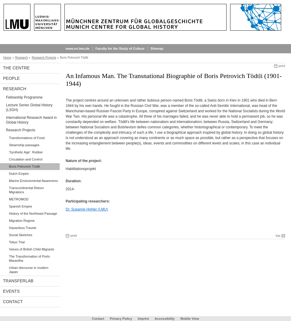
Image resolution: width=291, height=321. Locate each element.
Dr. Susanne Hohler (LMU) (87, 209)
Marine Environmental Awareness (33, 181)
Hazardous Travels (22, 228)
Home (7, 57)
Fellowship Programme (24, 97)
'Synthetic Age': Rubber (26, 152)
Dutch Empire (19, 173)
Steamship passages (24, 145)
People (11, 78)
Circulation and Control (25, 159)
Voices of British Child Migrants (31, 249)
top (278, 235)
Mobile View (189, 318)
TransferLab (18, 280)
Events (11, 291)
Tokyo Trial (17, 242)
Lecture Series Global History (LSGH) (29, 107)
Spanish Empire (20, 206)
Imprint (143, 318)
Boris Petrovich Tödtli (24, 166)
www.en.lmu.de (78, 48)
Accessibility (165, 318)
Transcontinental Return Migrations (26, 190)
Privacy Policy (121, 318)
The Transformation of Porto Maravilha (29, 258)
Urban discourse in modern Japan (28, 270)
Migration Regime (22, 220)
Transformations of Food (26, 138)
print (282, 66)
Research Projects (44, 57)
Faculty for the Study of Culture (120, 48)
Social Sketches (20, 235)
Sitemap (156, 48)
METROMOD (18, 199)
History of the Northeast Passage (33, 213)
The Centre (16, 68)
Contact (13, 301)
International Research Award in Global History (31, 120)
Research (21, 57)
